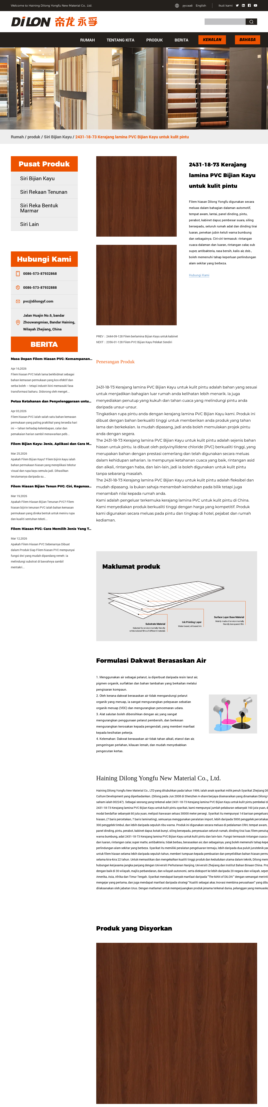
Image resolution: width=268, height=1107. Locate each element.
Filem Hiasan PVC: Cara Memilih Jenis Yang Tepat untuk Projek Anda (52, 529)
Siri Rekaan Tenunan (43, 191)
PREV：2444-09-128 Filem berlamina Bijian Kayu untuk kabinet (137, 336)
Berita (181, 39)
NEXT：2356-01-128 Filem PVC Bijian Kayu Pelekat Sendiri (134, 342)
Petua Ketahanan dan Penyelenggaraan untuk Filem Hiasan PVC (52, 401)
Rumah (87, 39)
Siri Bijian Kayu (58, 136)
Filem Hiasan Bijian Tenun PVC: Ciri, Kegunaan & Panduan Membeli (52, 486)
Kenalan (212, 40)
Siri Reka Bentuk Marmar (39, 208)
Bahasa (247, 40)
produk (154, 39)
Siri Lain (29, 224)
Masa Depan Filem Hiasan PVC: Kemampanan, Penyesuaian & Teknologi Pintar (52, 359)
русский (187, 5)
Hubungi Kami (199, 275)
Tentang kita (120, 39)
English (201, 5)
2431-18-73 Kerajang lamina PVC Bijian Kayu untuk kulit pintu (152, 387)
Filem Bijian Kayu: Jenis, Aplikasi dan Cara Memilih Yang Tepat (52, 444)
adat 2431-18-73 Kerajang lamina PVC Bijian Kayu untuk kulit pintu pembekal (215, 802)
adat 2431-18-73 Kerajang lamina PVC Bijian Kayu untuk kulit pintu (162, 836)
